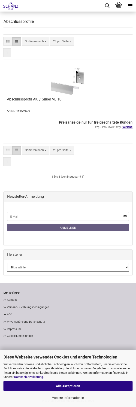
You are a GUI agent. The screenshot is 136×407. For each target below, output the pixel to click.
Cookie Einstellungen (20, 335)
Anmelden (68, 227)
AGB (9, 314)
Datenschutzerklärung (28, 377)
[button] (7, 41)
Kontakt (12, 299)
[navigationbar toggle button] (130, 6)
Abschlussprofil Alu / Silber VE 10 (34, 99)
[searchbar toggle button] (107, 6)
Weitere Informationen (68, 398)
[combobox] (35, 41)
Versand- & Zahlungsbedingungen (28, 307)
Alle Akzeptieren (68, 386)
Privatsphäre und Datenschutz (26, 321)
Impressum (14, 329)
